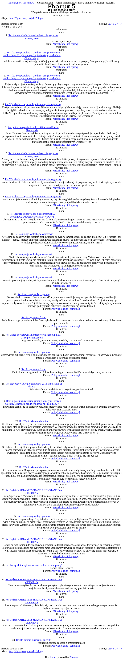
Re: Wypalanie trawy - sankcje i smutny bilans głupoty (33, 104)
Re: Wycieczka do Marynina (33, 421)
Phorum (74, 657)
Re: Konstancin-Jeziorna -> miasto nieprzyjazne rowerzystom (33, 37)
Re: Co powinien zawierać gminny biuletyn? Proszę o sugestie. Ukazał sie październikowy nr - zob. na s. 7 (33, 402)
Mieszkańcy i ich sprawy (21, 2)
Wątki (17, 18)
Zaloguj (39, 18)
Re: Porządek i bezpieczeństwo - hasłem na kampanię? (34, 565)
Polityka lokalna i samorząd (65, 308)
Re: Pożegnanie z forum (33, 317)
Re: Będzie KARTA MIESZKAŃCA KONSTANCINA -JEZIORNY (34, 491)
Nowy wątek (27, 18)
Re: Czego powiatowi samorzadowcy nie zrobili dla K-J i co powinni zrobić (34, 336)
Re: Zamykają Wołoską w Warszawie (34, 234)
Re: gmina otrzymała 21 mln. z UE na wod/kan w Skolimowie (33, 129)
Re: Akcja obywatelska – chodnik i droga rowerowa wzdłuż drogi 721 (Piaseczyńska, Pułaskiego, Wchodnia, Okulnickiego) (32, 55)
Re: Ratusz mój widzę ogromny (34, 294)
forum (53, 657)
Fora (11, 18)
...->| (116, 23)
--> (120, 23)
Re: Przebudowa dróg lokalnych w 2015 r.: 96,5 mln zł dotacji (34, 385)
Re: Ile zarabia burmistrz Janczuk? (33, 640)
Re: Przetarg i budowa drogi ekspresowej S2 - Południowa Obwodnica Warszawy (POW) (33, 215)
